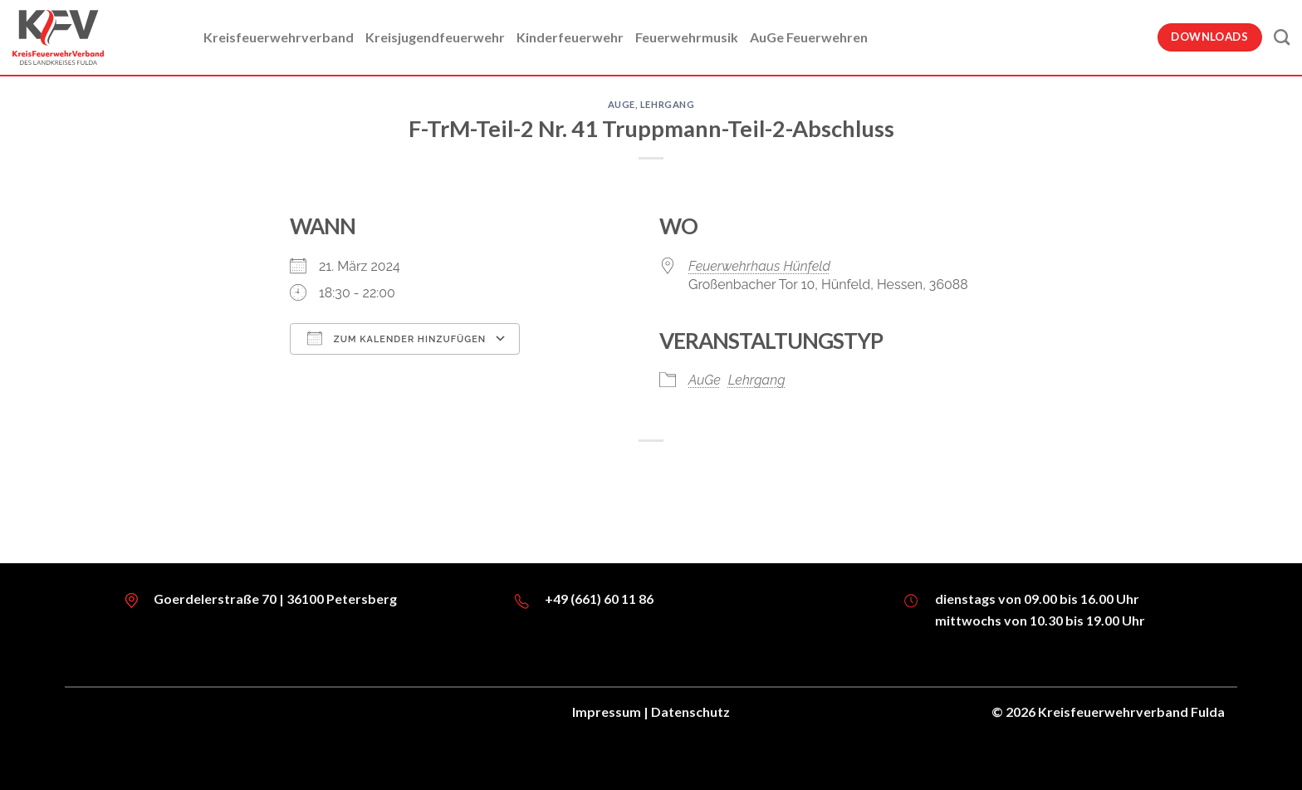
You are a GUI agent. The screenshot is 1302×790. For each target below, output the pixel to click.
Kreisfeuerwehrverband (278, 37)
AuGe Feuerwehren (809, 37)
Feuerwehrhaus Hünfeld (759, 266)
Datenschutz (690, 711)
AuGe (621, 104)
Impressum (606, 711)
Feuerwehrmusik (686, 37)
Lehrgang (667, 104)
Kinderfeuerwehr (570, 37)
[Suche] (1282, 37)
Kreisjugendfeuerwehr (435, 37)
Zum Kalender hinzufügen (396, 338)
